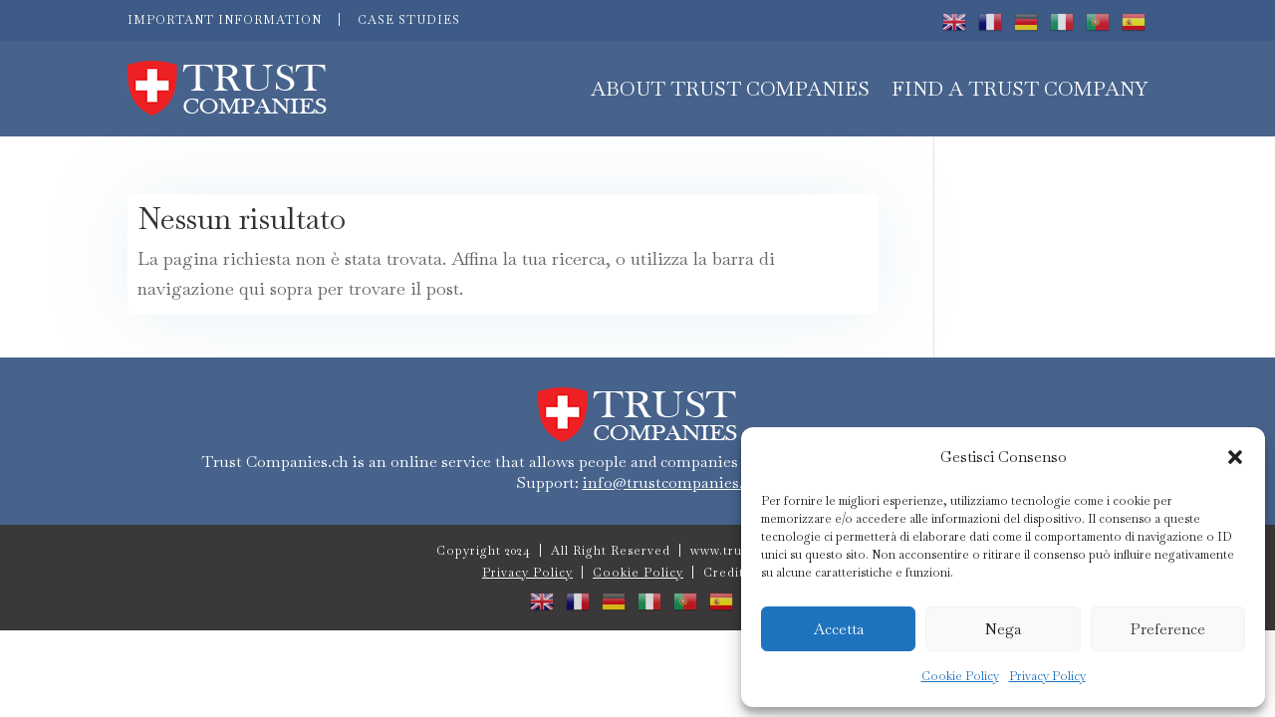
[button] (1235, 457)
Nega (1003, 628)
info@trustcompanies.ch (671, 482)
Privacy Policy (1047, 676)
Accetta (839, 628)
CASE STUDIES (409, 20)
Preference (1168, 628)
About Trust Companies (730, 89)
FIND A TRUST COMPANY (1020, 89)
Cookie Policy (960, 676)
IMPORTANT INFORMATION (225, 20)
